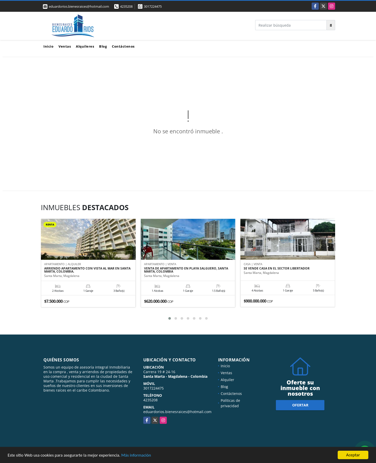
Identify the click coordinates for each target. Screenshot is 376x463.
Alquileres (85, 46)
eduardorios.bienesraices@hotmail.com (177, 411)
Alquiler (227, 379)
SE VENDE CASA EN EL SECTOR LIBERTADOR (277, 268)
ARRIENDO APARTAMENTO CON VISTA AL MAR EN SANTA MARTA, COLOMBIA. (87, 270)
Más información (136, 455)
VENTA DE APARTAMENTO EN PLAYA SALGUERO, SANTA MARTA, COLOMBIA (186, 270)
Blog (103, 46)
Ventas (64, 46)
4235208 (126, 6)
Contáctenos (123, 46)
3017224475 (153, 6)
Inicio (48, 46)
